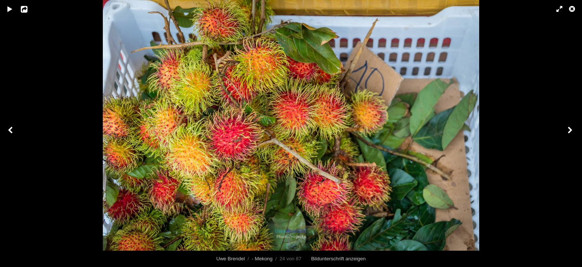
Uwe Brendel (230, 258)
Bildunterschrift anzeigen (338, 258)
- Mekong (262, 258)
